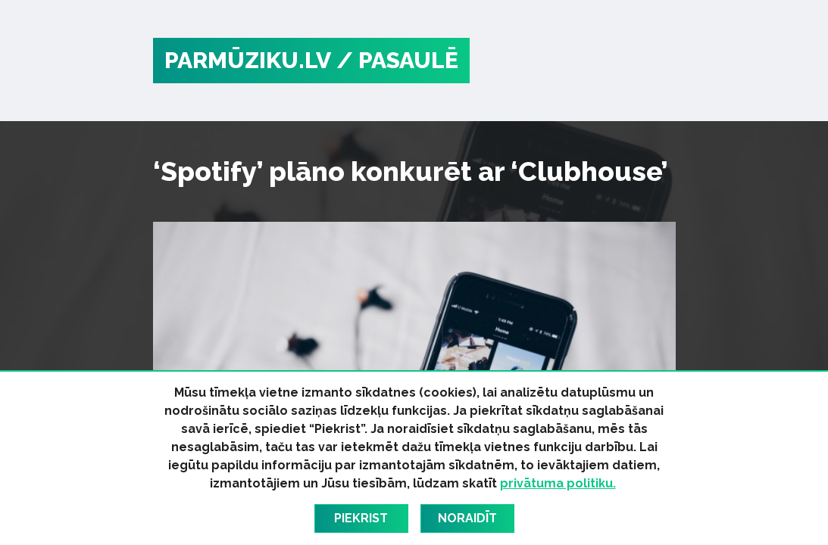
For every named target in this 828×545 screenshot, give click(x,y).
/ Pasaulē (397, 60)
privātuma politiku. (558, 483)
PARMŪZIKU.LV (247, 60)
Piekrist (361, 518)
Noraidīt (467, 518)
